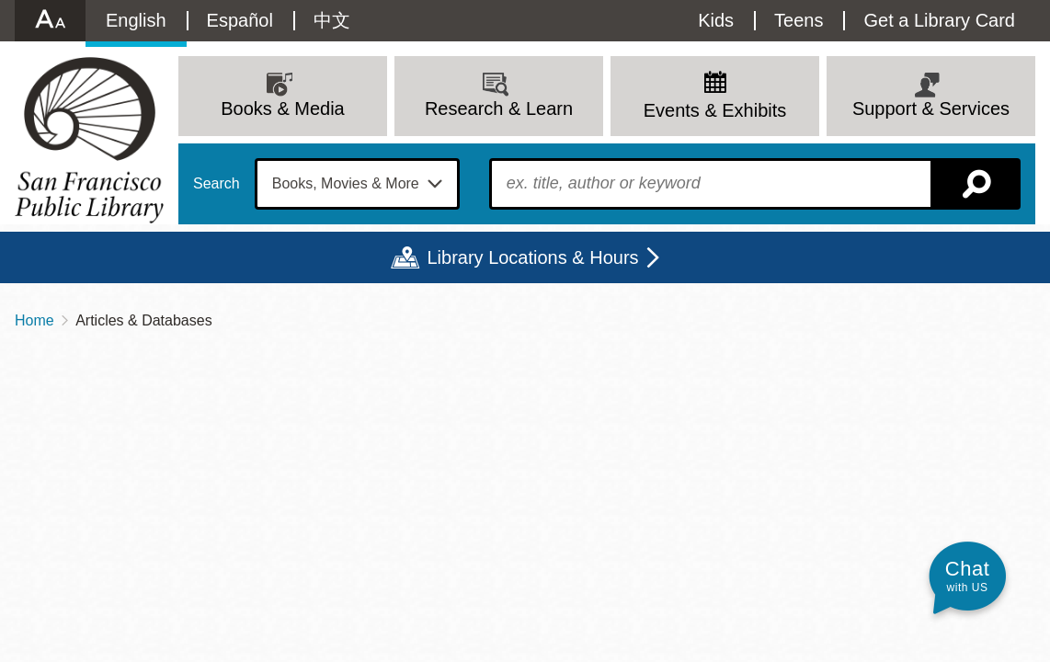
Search (216, 184)
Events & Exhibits (715, 110)
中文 (332, 20)
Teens (798, 20)
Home (34, 320)
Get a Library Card (939, 20)
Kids (716, 20)
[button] (967, 576)
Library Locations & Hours (532, 257)
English (136, 20)
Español (240, 20)
